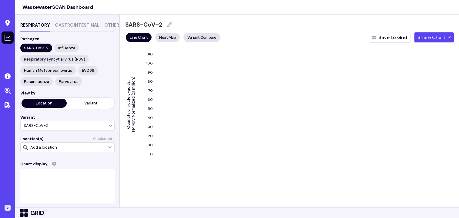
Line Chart (139, 37)
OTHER (111, 25)
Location (44, 103)
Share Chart (434, 37)
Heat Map (167, 37)
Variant (91, 103)
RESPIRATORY (35, 25)
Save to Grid (389, 37)
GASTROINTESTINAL (77, 25)
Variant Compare (201, 37)
